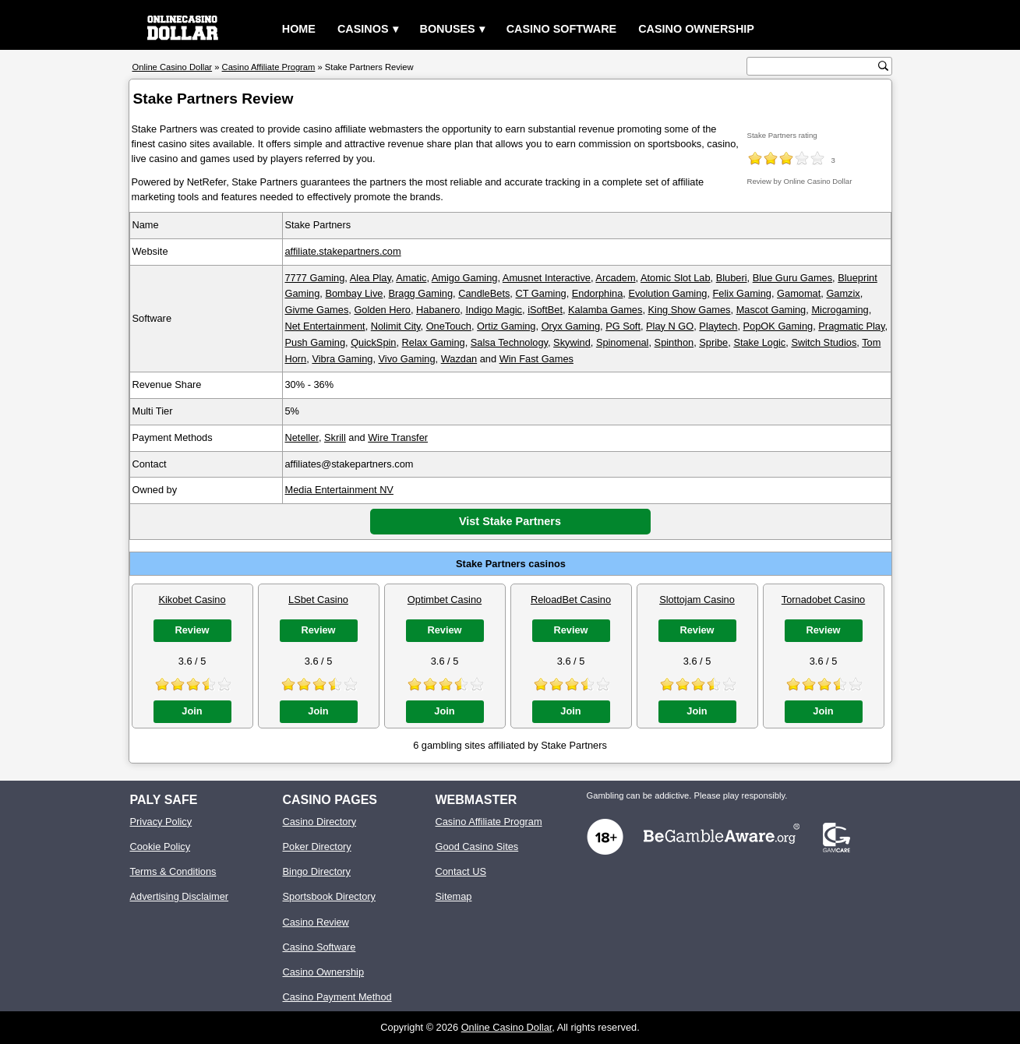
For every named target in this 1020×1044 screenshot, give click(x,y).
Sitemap (454, 896)
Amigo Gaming (465, 278)
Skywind (572, 342)
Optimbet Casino (445, 599)
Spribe (713, 342)
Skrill (335, 437)
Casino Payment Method (337, 997)
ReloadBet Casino (571, 599)
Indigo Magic (493, 310)
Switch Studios (823, 342)
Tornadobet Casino (823, 599)
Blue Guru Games (792, 278)
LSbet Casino (318, 599)
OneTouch (448, 326)
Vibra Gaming (342, 359)
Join (192, 711)
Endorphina (597, 293)
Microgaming (839, 310)
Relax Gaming (433, 342)
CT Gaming (540, 293)
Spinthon (674, 342)
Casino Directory (320, 821)
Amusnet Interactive (547, 278)
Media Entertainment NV (339, 490)
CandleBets (484, 293)
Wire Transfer (398, 437)
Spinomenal (622, 342)
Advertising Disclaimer (179, 896)
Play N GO (670, 326)
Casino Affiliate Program (489, 821)
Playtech (718, 326)
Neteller (302, 437)
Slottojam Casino (697, 599)
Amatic (411, 278)
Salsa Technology (509, 342)
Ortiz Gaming (506, 326)
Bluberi (731, 278)
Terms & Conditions (173, 871)
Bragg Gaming (421, 293)
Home (299, 29)
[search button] (883, 66)
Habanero (438, 310)
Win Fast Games (536, 359)
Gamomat (799, 293)
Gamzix (842, 293)
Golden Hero (382, 310)
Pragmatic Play (851, 326)
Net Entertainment (325, 326)
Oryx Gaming (571, 326)
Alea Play (370, 278)
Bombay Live (354, 293)
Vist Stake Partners (510, 521)
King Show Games (689, 310)
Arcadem (615, 278)
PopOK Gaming (778, 326)
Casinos (363, 29)
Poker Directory (317, 846)
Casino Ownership (696, 29)
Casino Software (561, 29)
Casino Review (316, 922)
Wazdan (459, 359)
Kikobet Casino (191, 599)
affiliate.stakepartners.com (343, 251)
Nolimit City (396, 326)
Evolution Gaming (667, 293)
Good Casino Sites (477, 846)
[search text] (814, 66)
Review (192, 630)
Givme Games (317, 310)
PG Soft (623, 326)
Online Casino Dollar (506, 1027)
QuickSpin (373, 342)
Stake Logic (759, 342)
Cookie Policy (160, 846)
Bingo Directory (317, 871)
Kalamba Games (605, 310)
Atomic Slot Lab (676, 278)
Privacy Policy (161, 821)
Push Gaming (315, 342)
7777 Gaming (315, 278)
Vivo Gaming (407, 359)
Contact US (461, 871)
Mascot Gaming (771, 310)
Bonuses (447, 29)
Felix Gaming (742, 293)
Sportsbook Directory (329, 896)
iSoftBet (545, 310)
